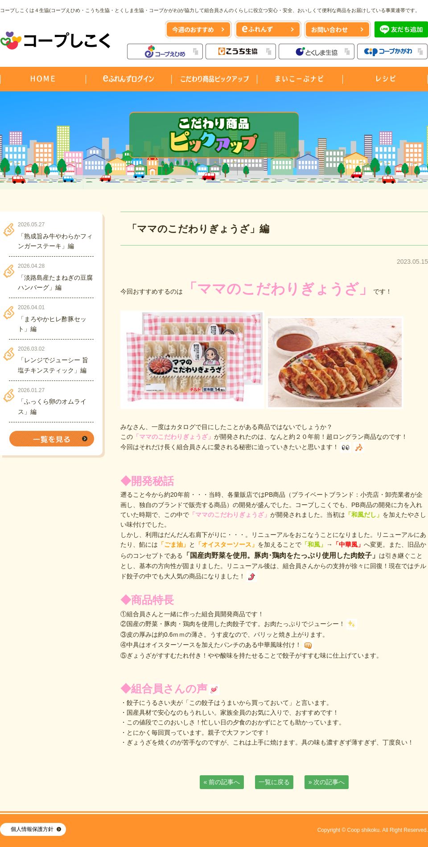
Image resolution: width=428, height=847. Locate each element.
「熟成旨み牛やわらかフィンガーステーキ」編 (55, 241)
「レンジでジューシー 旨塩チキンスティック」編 (53, 364)
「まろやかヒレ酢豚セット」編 (52, 323)
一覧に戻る (274, 782)
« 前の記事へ (222, 782)
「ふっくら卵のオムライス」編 (52, 406)
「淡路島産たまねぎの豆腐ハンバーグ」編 (55, 282)
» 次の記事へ (327, 782)
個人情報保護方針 (32, 829)
